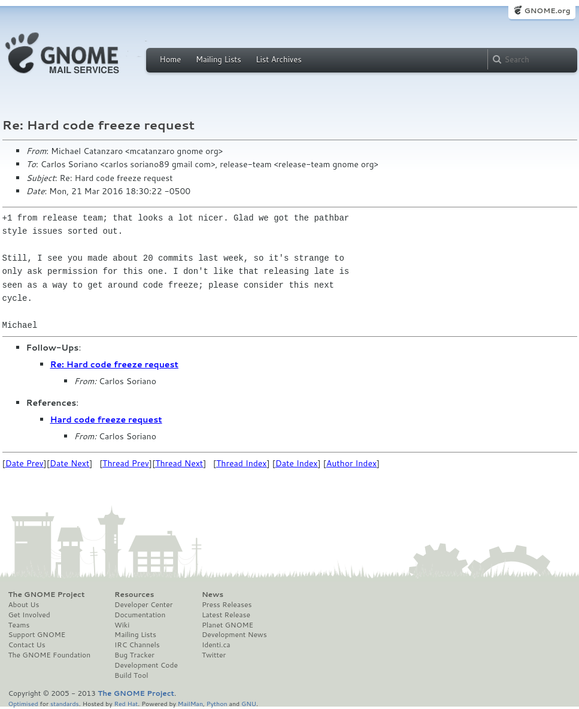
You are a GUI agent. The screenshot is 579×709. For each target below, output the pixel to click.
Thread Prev (125, 463)
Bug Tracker (134, 655)
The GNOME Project (46, 594)
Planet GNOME (227, 625)
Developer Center (143, 605)
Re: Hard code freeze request (114, 364)
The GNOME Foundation (49, 655)
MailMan (190, 703)
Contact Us (27, 645)
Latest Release (226, 615)
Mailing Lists (218, 59)
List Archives (278, 59)
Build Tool (131, 675)
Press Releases (226, 605)
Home (170, 59)
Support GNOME (37, 634)
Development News (234, 634)
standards (64, 703)
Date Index (296, 463)
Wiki (121, 625)
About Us (24, 605)
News (212, 594)
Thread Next (179, 463)
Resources (134, 594)
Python (217, 703)
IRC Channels (137, 645)
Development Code (146, 665)
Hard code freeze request (106, 420)
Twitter (214, 655)
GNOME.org (547, 10)
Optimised (23, 703)
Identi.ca (216, 645)
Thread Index (241, 463)
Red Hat (126, 703)
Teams (19, 625)
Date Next (69, 463)
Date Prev (24, 463)
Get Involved (29, 615)
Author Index (351, 463)
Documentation (139, 615)
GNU (248, 703)
